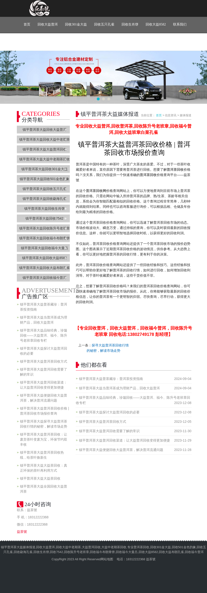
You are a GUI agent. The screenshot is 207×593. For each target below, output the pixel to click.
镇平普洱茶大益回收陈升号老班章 (44, 228)
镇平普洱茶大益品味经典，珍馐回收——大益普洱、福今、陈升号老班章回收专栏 (43, 335)
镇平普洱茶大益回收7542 (44, 218)
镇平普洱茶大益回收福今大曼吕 (44, 248)
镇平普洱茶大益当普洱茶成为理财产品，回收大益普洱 (119, 388)
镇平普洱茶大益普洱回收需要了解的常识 (109, 431)
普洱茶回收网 (96, 191)
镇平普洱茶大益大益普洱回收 (44, 149)
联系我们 (180, 24)
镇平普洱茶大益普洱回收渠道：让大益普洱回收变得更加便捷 (124, 440)
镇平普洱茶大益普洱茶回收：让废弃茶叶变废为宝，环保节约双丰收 (43, 439)
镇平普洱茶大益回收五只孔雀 (44, 189)
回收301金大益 (76, 24)
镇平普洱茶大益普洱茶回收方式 (102, 422)
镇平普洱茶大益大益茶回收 (40, 478)
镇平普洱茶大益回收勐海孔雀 (44, 199)
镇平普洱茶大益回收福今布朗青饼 (44, 238)
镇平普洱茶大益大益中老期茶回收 (44, 159)
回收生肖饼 (130, 24)
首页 (27, 24)
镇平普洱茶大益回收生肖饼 (44, 208)
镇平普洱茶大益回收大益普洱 (44, 129)
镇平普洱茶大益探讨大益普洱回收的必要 (109, 412)
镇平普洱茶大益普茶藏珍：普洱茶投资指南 (111, 379)
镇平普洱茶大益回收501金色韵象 (44, 179)
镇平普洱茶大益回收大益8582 (44, 258)
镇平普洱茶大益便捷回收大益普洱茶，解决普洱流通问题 (121, 450)
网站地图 (107, 559)
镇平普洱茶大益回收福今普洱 (44, 278)
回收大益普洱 (48, 24)
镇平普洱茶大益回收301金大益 (44, 169)
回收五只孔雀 (104, 24)
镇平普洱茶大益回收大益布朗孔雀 (44, 268)
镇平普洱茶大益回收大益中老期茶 (44, 139)
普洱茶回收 (175, 169)
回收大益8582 (156, 24)
